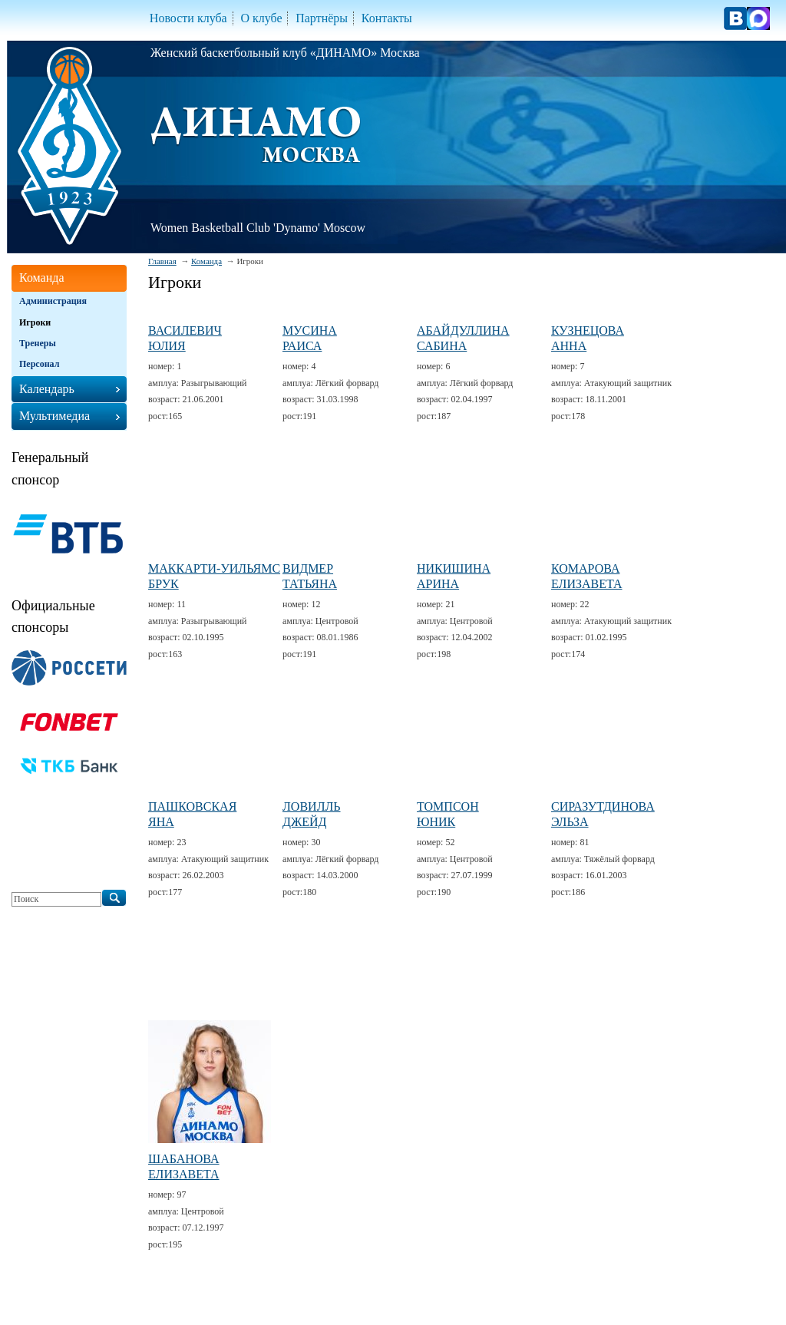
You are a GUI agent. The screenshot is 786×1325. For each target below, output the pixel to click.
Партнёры (322, 18)
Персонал (39, 364)
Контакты (387, 18)
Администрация (53, 301)
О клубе (261, 18)
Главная (162, 261)
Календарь (46, 388)
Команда (206, 261)
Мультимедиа (54, 415)
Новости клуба (188, 18)
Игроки (35, 322)
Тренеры (37, 343)
